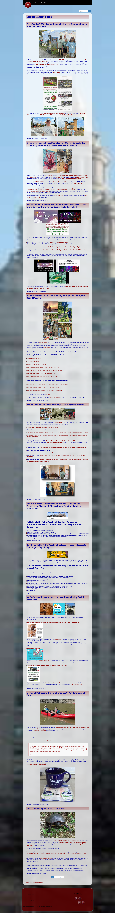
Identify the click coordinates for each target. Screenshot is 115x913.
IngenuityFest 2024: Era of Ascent (59, 242)
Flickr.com (79, 902)
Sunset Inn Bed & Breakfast (34, 358)
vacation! (48, 394)
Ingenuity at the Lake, (44, 660)
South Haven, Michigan (33, 361)
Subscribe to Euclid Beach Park (34, 882)
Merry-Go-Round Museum (50, 344)
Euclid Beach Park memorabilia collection (55, 683)
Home (26, 10)
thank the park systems (46, 858)
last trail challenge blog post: (46, 740)
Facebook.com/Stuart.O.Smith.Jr (76, 898)
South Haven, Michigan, (32, 344)
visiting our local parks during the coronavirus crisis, (66, 840)
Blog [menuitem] (35, 2)
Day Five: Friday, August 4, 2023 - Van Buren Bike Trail (41, 373)
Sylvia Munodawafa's (82, 177)
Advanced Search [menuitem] (43, 2)
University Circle (48, 175)
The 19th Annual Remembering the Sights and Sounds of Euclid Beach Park (65, 250)
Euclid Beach (56, 72)
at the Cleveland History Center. (42, 427)
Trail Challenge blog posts (39, 730)
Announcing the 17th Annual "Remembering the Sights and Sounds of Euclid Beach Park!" (53, 452)
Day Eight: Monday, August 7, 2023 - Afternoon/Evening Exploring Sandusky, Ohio (47, 384)
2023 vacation (46, 347)
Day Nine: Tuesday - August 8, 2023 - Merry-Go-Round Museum (43, 387)
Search (32, 900)
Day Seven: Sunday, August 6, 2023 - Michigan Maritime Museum (43, 376)
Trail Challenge (47, 737)
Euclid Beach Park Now (59, 60)
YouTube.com (83, 902)
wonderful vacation (55, 397)
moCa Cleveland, (58, 639)
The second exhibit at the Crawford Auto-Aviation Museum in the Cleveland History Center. (57, 432)
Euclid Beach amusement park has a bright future (52, 113)
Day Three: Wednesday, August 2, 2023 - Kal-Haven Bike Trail (43, 367)
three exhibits (59, 422)
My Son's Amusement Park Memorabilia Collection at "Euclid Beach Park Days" (63, 447)
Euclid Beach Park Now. (76, 684)
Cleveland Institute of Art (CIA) (61, 181)
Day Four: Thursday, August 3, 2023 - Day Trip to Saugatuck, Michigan (44, 370)
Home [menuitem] (27, 4)
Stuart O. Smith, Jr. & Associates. (38, 906)
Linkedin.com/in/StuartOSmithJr (80, 898)
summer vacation (43, 342)
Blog (32, 898)
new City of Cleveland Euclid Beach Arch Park (60, 115)
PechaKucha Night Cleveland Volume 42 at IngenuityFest (64, 247)
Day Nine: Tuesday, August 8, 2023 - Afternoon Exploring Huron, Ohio (44, 390)
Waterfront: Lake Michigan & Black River (37, 364)
